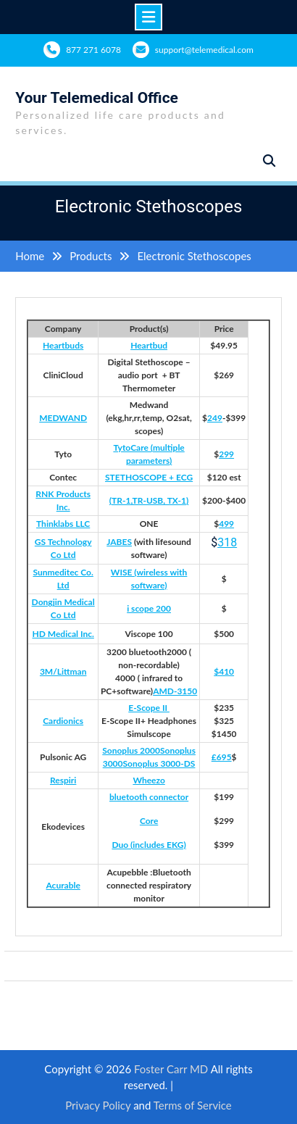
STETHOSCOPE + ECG (149, 477)
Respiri (63, 780)
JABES (119, 541)
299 (226, 454)
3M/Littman (63, 671)
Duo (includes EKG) (148, 844)
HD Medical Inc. (62, 633)
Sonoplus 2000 (131, 750)
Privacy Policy (97, 1105)
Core (149, 820)
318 (227, 542)
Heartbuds (63, 345)
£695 (222, 757)
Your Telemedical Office (96, 98)
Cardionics (63, 720)
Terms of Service (193, 1105)
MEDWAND (63, 417)
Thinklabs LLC (63, 523)
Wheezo (148, 780)
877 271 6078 (93, 49)
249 (214, 417)
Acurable (63, 885)
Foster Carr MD (172, 1068)
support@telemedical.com (204, 49)
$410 (224, 671)
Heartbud (148, 345)
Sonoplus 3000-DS (159, 763)
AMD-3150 (175, 691)
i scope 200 (149, 608)
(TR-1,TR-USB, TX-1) (149, 500)
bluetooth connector (148, 796)
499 (226, 523)
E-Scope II (149, 707)
